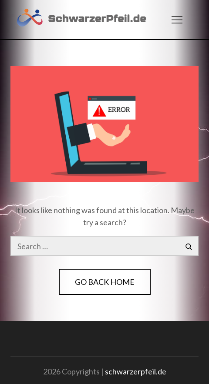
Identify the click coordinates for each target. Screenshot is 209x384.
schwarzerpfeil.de (135, 371)
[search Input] (104, 246)
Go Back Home (105, 282)
